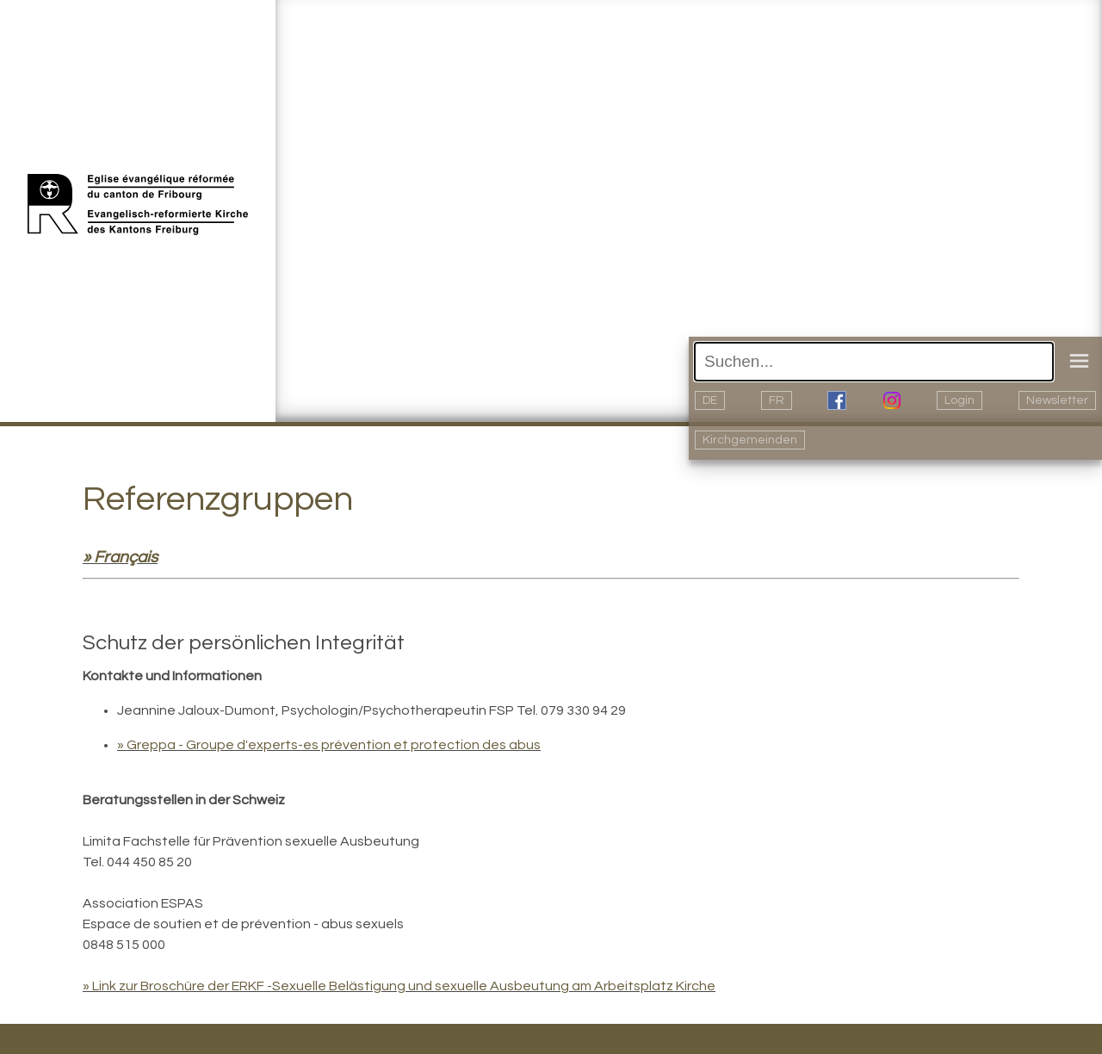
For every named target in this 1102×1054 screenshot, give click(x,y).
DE (710, 400)
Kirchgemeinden (750, 440)
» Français (120, 557)
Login (959, 400)
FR (776, 400)
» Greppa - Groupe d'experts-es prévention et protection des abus (329, 745)
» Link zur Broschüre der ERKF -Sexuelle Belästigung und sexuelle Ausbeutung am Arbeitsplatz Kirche (399, 986)
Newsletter (1057, 400)
